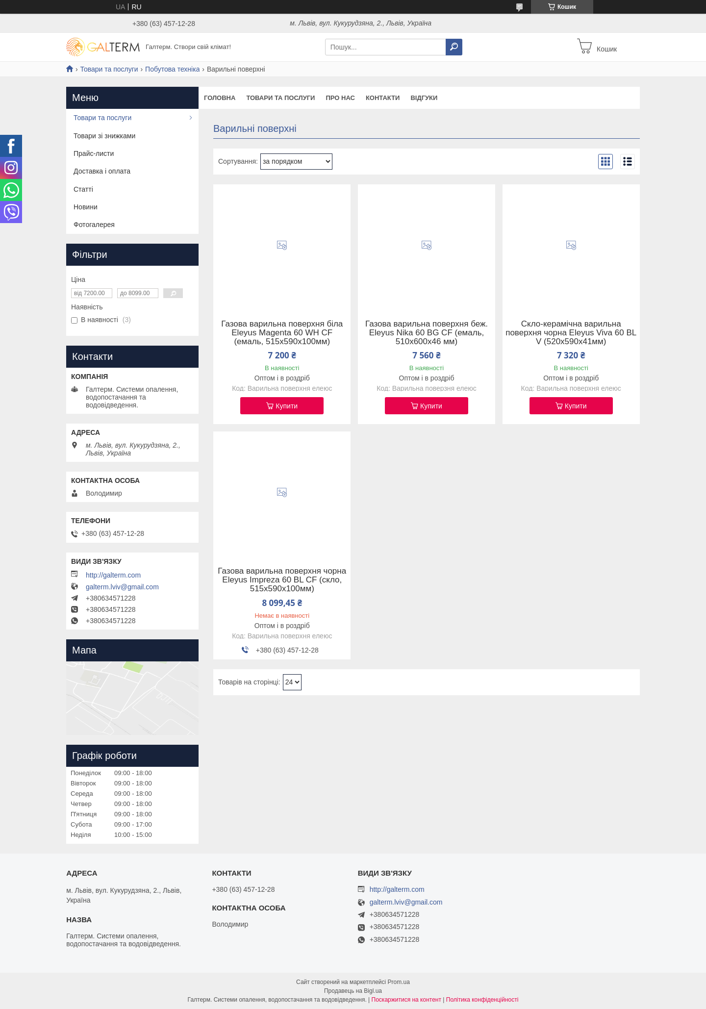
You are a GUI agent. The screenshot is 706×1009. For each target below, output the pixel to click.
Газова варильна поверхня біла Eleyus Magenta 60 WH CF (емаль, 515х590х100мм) (282, 333)
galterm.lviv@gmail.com (122, 587)
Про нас (340, 97)
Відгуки (423, 97)
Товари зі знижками (104, 136)
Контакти (383, 97)
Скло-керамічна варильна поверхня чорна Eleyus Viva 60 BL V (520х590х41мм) (570, 333)
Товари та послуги (109, 69)
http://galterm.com (113, 575)
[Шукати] (454, 47)
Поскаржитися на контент (406, 999)
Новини (86, 207)
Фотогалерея (94, 224)
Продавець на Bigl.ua (353, 990)
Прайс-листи (94, 153)
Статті (83, 189)
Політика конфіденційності (482, 999)
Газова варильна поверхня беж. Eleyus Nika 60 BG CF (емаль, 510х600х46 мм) (426, 333)
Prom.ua (399, 982)
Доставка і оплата (102, 171)
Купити (287, 406)
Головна (219, 97)
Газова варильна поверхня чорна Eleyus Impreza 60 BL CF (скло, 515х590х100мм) (282, 580)
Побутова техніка (172, 69)
